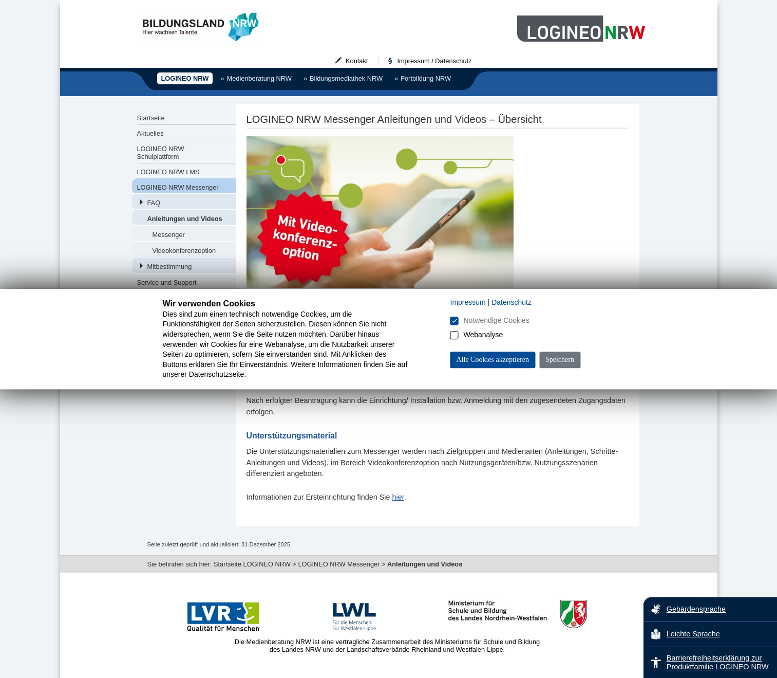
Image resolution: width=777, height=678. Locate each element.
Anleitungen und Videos (184, 219)
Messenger (169, 235)
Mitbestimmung (169, 266)
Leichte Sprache (685, 634)
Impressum (468, 302)
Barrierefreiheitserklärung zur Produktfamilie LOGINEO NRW (709, 662)
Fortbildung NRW (422, 78)
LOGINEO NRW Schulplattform (160, 152)
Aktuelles (150, 133)
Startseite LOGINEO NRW (252, 564)
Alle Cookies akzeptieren (493, 359)
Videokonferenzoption (184, 250)
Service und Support (167, 282)
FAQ (154, 203)
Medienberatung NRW (256, 78)
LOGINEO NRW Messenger (178, 187)
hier (398, 497)
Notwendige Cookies (496, 320)
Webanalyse (483, 335)
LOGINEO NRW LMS (168, 172)
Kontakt (347, 61)
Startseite (151, 118)
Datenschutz (511, 302)
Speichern (559, 359)
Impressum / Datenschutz (424, 61)
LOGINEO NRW (185, 78)
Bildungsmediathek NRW (343, 78)
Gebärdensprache (688, 609)
